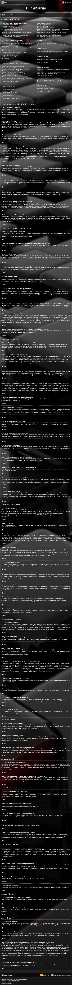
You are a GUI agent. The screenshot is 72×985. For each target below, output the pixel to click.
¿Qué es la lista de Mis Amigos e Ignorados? (47, 50)
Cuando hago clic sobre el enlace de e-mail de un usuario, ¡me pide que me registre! (17, 57)
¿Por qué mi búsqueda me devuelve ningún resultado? (50, 59)
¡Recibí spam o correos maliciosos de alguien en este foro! (51, 44)
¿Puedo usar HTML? (6, 88)
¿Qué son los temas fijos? (7, 95)
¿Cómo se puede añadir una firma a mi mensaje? (13, 66)
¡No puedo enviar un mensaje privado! (46, 41)
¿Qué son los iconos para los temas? (10, 98)
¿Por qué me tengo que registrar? (9, 24)
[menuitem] (4, 2)
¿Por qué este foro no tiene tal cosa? (45, 88)
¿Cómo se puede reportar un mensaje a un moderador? (14, 76)
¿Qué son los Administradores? (44, 24)
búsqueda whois (58, 945)
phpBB (39, 281)
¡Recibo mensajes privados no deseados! (46, 43)
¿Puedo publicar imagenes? (8, 91)
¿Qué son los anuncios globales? (9, 92)
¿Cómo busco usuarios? (42, 62)
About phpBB (55, 925)
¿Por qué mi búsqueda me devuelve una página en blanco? (51, 61)
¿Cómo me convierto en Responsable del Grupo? (48, 30)
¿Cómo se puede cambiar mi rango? (10, 55)
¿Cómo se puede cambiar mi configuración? (12, 41)
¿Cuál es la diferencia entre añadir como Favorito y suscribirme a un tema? (53, 70)
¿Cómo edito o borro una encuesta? (10, 70)
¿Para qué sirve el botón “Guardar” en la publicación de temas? (16, 78)
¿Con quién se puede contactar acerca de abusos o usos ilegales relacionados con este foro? (52, 90)
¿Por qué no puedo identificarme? (9, 30)
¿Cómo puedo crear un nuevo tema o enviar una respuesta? (15, 63)
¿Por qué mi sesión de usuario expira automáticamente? (14, 35)
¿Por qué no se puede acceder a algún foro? (12, 72)
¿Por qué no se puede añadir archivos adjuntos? (13, 73)
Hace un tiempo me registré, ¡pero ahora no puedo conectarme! (16, 32)
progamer (6, 981)
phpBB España (16, 980)
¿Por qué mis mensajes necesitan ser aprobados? (13, 79)
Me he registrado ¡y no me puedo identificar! (11, 29)
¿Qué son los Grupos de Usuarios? (45, 27)
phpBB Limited (63, 923)
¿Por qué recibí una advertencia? (9, 75)
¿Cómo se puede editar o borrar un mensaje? (12, 64)
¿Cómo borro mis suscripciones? (44, 75)
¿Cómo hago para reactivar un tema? (10, 81)
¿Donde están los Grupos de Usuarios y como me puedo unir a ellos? (53, 29)
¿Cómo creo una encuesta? (8, 67)
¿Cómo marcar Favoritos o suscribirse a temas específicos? (51, 72)
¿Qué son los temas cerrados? (8, 96)
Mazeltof (13, 981)
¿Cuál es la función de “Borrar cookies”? (11, 36)
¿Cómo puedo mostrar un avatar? (9, 53)
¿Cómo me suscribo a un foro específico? (47, 73)
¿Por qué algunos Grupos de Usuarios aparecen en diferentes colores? (51, 33)
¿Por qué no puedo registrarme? (9, 27)
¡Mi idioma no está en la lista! (8, 50)
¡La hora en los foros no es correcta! (10, 46)
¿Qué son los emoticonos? (7, 89)
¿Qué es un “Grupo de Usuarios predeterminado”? (49, 35)
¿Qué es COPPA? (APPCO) (8, 26)
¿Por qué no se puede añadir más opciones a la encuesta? (15, 69)
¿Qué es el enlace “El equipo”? (44, 36)
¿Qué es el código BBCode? (8, 86)
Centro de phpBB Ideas (7, 935)
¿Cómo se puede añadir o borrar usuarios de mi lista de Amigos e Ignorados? (52, 52)
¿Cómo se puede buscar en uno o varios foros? (48, 58)
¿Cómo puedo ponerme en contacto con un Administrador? (51, 92)
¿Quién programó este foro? (43, 86)
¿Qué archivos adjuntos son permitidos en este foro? (49, 80)
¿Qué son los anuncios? (7, 94)
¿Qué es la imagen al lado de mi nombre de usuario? (14, 52)
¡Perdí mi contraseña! (6, 33)
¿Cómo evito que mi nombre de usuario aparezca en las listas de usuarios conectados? (16, 44)
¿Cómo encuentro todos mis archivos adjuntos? (48, 81)
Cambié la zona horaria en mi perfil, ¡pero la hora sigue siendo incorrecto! (16, 48)
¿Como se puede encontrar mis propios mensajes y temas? (51, 64)
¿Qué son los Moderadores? (43, 26)
